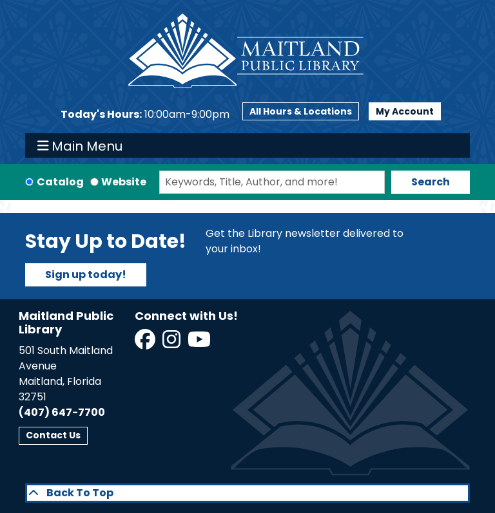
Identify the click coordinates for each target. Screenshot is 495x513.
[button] (145, 114)
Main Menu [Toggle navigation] (80, 145)
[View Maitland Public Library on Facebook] (146, 343)
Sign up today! (85, 274)
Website (123, 181)
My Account (405, 111)
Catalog (60, 181)
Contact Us (53, 435)
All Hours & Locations (300, 111)
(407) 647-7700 (62, 412)
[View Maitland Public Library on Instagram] (172, 343)
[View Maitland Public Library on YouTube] (200, 343)
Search (430, 181)
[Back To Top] (247, 493)
